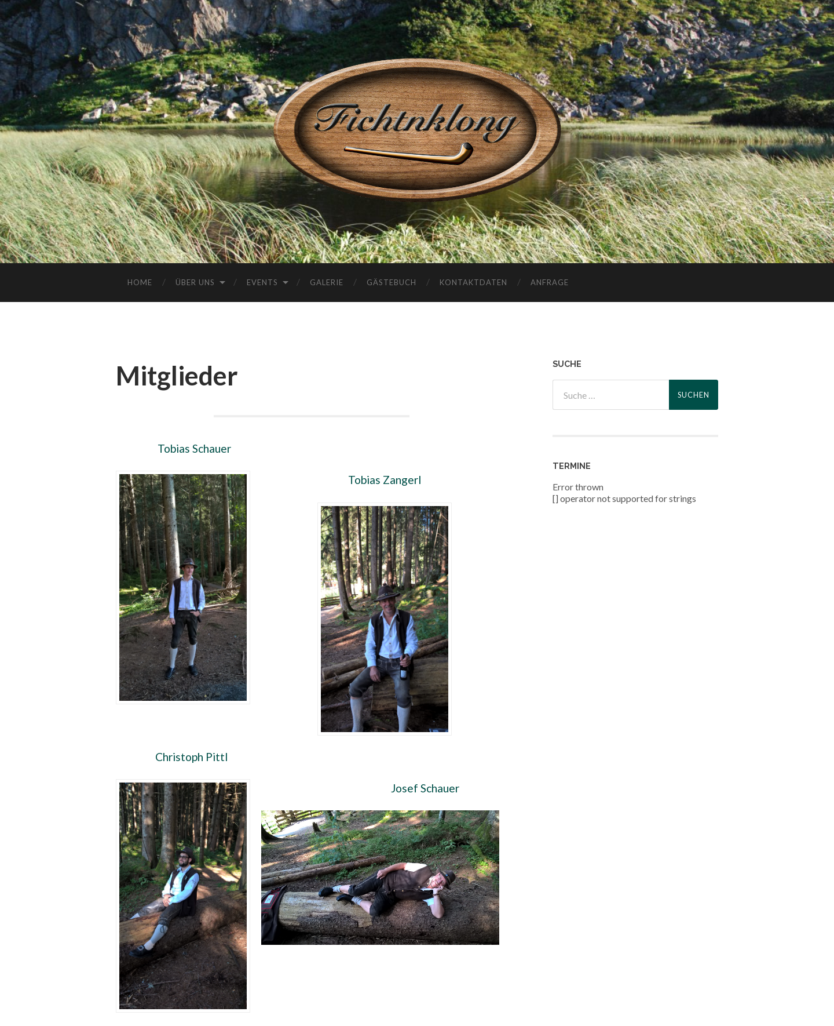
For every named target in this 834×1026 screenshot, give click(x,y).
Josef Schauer (425, 788)
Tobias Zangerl (384, 479)
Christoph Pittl (190, 756)
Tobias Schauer (194, 448)
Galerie (326, 282)
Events (262, 282)
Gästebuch (391, 282)
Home (139, 282)
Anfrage (550, 282)
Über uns (195, 282)
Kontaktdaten (473, 282)
